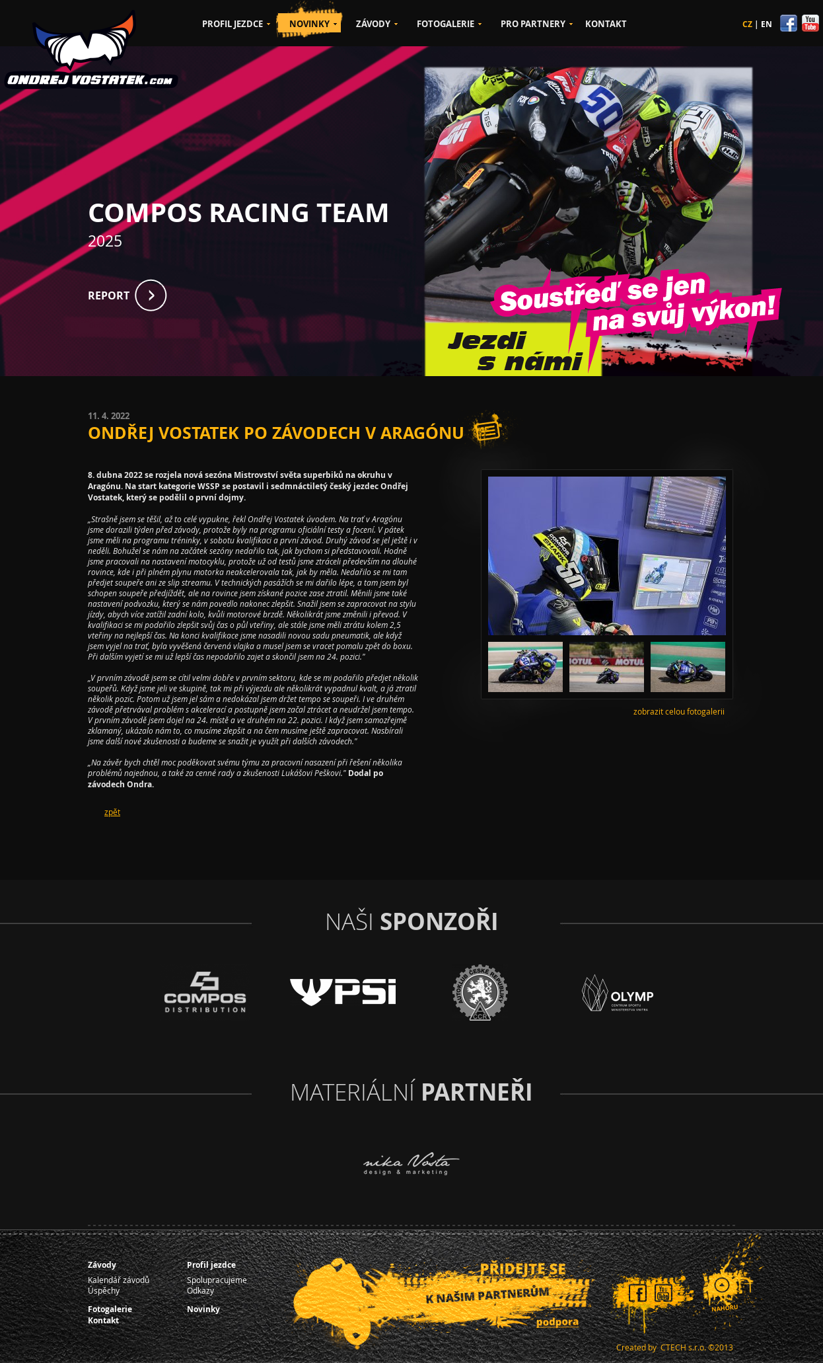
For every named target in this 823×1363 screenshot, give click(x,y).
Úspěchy (104, 1290)
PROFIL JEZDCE (232, 24)
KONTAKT (606, 24)
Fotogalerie (110, 1309)
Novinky (203, 1309)
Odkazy (200, 1290)
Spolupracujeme (217, 1279)
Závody (102, 1264)
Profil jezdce (211, 1264)
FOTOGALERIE (445, 24)
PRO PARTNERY (533, 24)
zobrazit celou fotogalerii (679, 711)
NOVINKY (309, 24)
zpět (112, 811)
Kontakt (103, 1320)
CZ (747, 24)
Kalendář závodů (118, 1279)
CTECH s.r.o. (683, 1347)
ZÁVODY (373, 24)
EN (766, 24)
